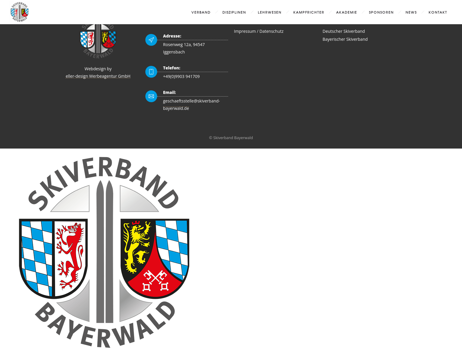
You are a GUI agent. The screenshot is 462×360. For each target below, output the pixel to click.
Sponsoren (381, 12)
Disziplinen (234, 12)
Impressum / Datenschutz (259, 31)
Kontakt (438, 12)
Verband (201, 12)
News (411, 12)
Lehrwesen (270, 12)
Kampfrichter (308, 12)
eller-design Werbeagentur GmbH (98, 76)
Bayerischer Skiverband (345, 39)
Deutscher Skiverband (344, 31)
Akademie (346, 12)
